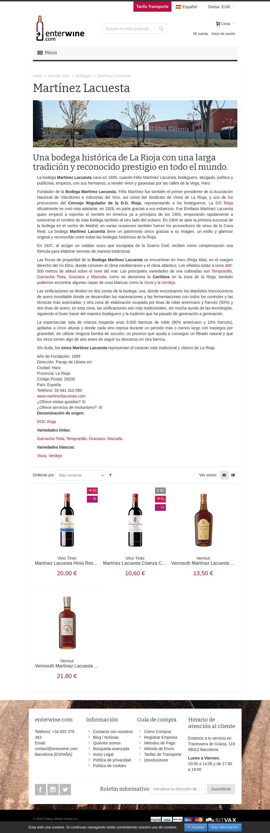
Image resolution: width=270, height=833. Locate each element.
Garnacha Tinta (51, 277)
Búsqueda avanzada (111, 748)
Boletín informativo (124, 789)
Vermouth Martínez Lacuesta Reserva (209, 561)
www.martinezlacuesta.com (61, 396)
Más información (224, 827)
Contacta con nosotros (113, 731)
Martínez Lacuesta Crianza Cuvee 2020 (143, 561)
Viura (148, 282)
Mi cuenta (200, 34)
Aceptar (197, 827)
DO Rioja (224, 203)
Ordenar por (43, 475)
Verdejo (168, 282)
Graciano (77, 277)
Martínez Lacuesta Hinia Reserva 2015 (74, 561)
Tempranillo (222, 271)
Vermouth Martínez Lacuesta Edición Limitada (81, 663)
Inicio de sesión (223, 34)
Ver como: (208, 475)
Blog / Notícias (106, 737)
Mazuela (98, 277)
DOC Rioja (46, 421)
